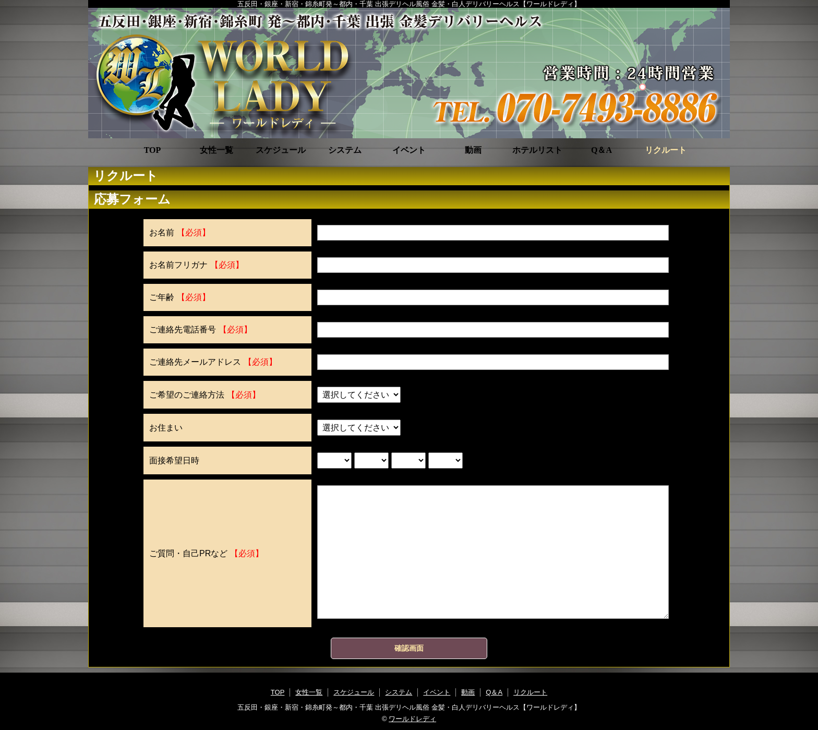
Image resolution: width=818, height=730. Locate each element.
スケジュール (281, 150)
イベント (409, 150)
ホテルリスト (537, 150)
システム (345, 150)
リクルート (666, 150)
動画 (473, 150)
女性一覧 (216, 150)
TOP (152, 150)
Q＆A (601, 150)
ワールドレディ (412, 719)
